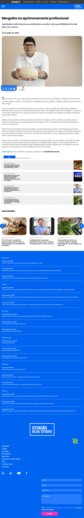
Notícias (5, 451)
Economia (53, 2)
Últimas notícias (29, 2)
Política (45, 2)
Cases (4, 449)
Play (3, 461)
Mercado (5, 456)
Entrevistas (6, 454)
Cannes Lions (7, 464)
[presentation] (2, 226)
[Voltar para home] (78, 6)
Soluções (5, 446)
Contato (5, 467)
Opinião (38, 2)
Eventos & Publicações (11, 459)
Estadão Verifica (63, 2)
